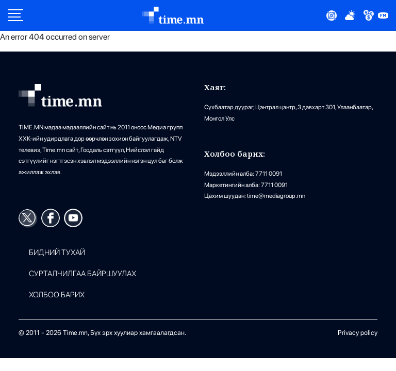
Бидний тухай (57, 253)
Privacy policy (357, 332)
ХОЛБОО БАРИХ (57, 295)
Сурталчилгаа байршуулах (82, 274)
